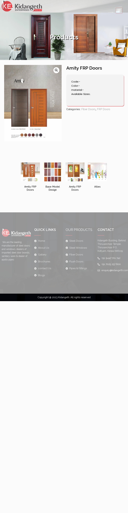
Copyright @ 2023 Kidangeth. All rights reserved (64, 297)
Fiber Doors (88, 109)
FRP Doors (103, 109)
